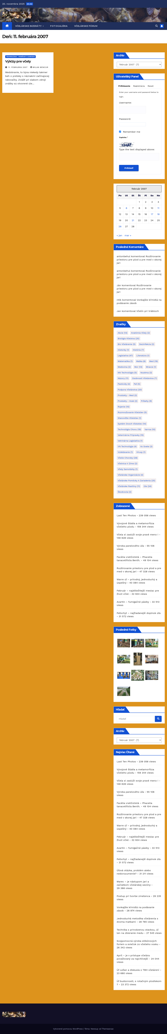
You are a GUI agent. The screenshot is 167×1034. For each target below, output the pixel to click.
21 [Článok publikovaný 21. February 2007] (133, 220)
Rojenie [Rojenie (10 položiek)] (123, 406)
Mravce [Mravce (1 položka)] (151, 367)
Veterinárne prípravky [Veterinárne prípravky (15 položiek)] (131, 435)
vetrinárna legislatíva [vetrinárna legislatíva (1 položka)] (130, 441)
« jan (119, 235)
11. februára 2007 (18, 67)
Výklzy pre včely (18, 61)
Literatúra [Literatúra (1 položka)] (142, 355)
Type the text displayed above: (137, 149)
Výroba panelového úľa (130, 545)
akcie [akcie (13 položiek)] (122, 333)
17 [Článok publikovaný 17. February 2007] (152, 214)
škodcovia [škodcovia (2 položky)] (124, 492)
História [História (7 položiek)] (138, 350)
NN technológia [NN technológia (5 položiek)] (127, 372)
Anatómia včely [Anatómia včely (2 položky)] (140, 333)
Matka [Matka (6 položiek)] (141, 361)
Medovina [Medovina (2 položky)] (124, 367)
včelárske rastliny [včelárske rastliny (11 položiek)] (129, 486)
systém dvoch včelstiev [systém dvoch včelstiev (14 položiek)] (132, 424)
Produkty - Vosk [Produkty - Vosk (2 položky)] (127, 401)
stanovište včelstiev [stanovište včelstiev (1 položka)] (129, 418)
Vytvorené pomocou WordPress (68, 1029)
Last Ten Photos (126, 515)
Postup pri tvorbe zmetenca (133, 896)
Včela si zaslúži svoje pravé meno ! (137, 534)
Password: (125, 119)
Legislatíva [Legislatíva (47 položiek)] (125, 355)
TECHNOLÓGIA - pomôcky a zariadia (20, 56)
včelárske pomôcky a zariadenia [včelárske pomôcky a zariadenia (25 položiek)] (136, 480)
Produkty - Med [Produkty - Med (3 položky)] (127, 395)
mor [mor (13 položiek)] (138, 367)
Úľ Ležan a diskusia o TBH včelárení (138, 970)
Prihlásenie (124, 86)
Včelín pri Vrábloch (147, 311)
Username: (125, 102)
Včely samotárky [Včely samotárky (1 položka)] (127, 469)
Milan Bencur (39, 67)
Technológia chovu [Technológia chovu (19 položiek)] (129, 429)
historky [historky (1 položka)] (123, 350)
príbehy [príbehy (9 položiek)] (146, 401)
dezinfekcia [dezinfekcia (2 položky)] (146, 344)
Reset (151, 86)
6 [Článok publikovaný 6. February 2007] (126, 208)
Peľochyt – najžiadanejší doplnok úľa (138, 613)
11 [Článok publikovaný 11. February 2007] (158, 208)
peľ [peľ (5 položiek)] (137, 384)
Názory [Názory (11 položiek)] (123, 378)
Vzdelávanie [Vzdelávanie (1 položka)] (125, 452)
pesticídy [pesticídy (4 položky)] (124, 384)
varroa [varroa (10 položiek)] (150, 429)
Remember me (129, 131)
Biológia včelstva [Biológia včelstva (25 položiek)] (128, 338)
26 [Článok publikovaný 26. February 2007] (120, 226)
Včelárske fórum (86, 26)
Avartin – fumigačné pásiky (133, 601)
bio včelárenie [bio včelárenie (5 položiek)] (126, 344)
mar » (128, 235)
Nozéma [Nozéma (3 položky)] (146, 372)
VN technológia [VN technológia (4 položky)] (127, 446)
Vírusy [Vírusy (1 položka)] (140, 452)
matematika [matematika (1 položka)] (125, 361)
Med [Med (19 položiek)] (153, 361)
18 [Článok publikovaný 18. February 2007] (158, 214)
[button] (156, 26)
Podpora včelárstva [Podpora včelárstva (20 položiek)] (130, 389)
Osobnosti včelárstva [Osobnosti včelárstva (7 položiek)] (144, 378)
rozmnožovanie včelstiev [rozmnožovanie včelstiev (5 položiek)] (132, 412)
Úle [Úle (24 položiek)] (147, 486)
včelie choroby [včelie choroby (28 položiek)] (127, 458)
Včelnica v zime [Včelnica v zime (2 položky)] (127, 463)
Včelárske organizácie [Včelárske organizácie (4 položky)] (130, 475)
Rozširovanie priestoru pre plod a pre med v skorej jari (139, 259)
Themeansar (107, 1029)
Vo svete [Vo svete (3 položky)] (146, 446)
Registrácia (139, 86)
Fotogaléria (59, 26)
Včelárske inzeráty (28, 26)
